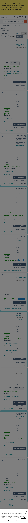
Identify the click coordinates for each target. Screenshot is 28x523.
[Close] (26, 516)
